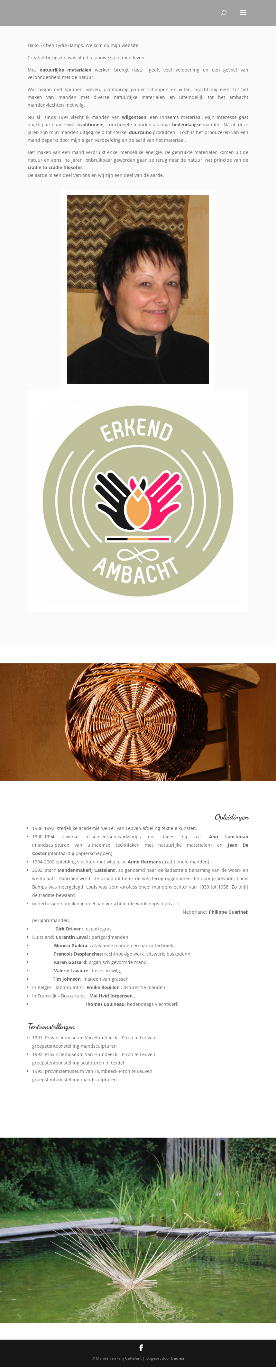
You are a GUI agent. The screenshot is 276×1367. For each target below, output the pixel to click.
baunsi (177, 1358)
